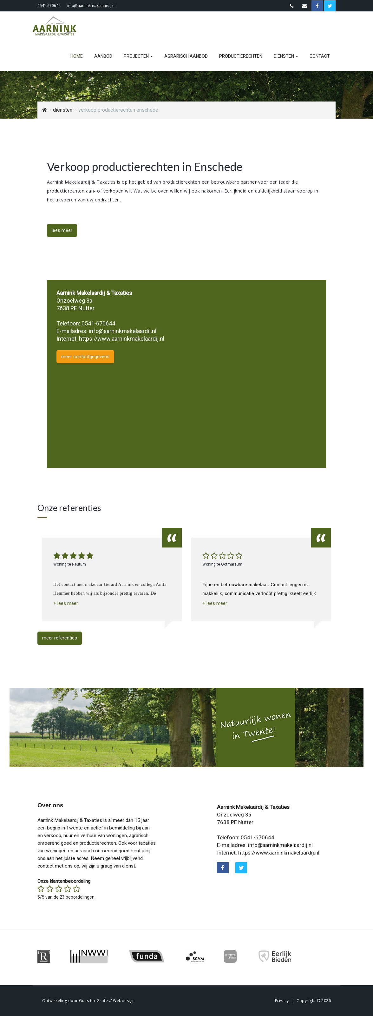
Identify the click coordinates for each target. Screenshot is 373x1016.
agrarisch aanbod (186, 56)
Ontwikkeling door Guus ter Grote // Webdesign (88, 1000)
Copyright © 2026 (314, 1000)
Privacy (282, 1000)
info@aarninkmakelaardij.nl (91, 5)
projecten (138, 56)
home (76, 56)
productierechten (240, 56)
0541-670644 (49, 5)
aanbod (103, 56)
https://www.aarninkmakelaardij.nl (121, 338)
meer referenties (59, 638)
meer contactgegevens (85, 356)
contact (320, 56)
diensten (286, 56)
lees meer (62, 230)
